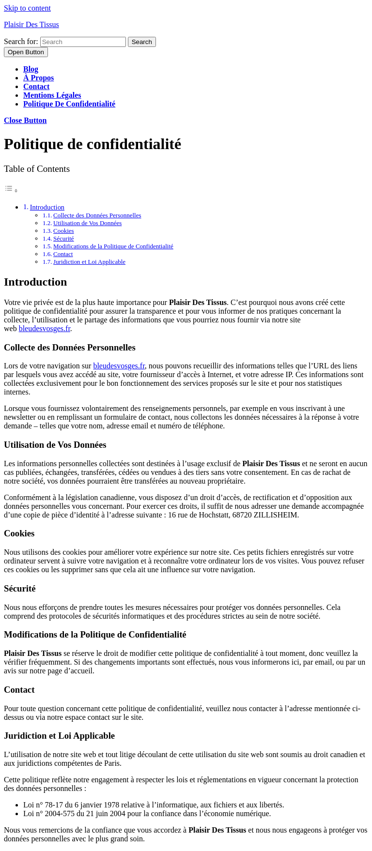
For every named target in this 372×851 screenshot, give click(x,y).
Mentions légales (52, 95)
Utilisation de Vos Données (87, 223)
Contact (36, 86)
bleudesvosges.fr (44, 328)
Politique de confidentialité (69, 104)
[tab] (26, 52)
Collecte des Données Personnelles (97, 215)
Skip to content (27, 8)
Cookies (63, 230)
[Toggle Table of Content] (11, 190)
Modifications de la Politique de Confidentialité (113, 246)
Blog (30, 69)
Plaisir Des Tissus (31, 24)
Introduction (47, 207)
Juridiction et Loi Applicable (89, 261)
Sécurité (63, 238)
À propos (38, 78)
